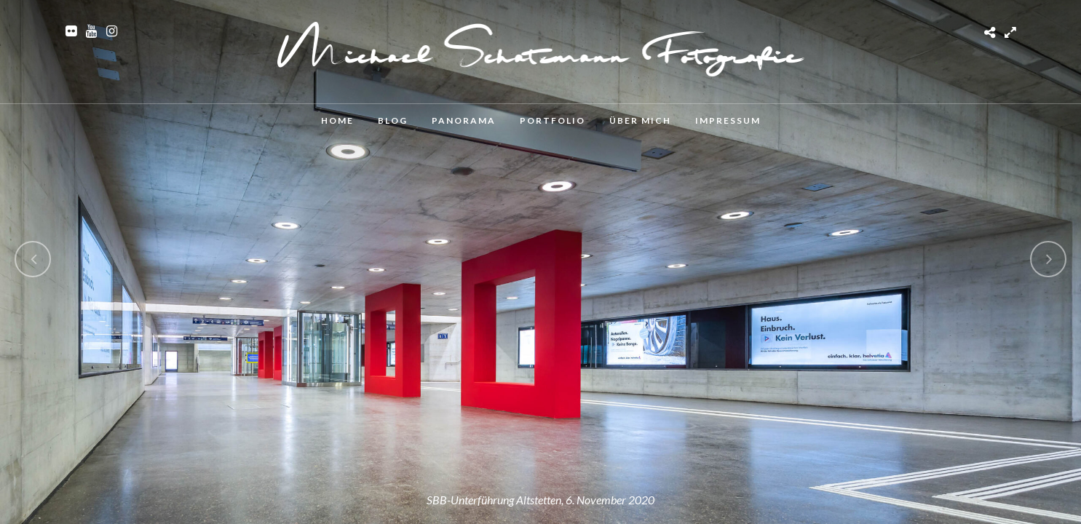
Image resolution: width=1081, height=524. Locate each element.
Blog (393, 120)
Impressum (728, 120)
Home (337, 120)
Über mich (640, 120)
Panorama (464, 120)
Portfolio (552, 120)
